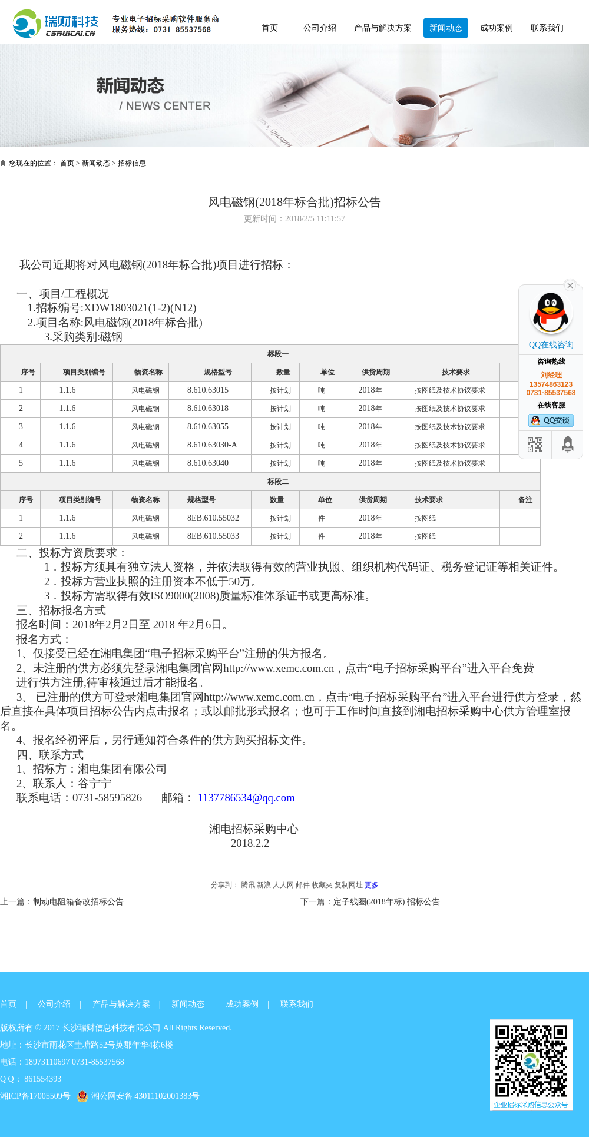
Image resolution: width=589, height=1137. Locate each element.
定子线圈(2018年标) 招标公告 (386, 901)
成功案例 (496, 28)
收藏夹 (322, 885)
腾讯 (248, 885)
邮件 (303, 885)
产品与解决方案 (383, 28)
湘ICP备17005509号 (35, 1096)
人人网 (283, 885)
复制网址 (349, 885)
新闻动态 (445, 28)
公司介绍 (319, 28)
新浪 (264, 885)
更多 (372, 885)
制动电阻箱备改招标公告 (78, 901)
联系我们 (547, 28)
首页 (270, 28)
